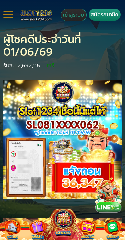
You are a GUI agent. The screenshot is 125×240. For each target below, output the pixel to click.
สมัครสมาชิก (104, 14)
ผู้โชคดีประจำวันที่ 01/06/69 (42, 45)
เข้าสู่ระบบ (73, 15)
